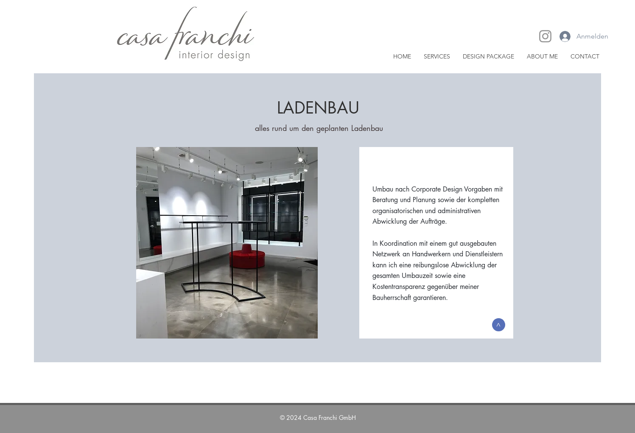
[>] (498, 324)
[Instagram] (545, 36)
